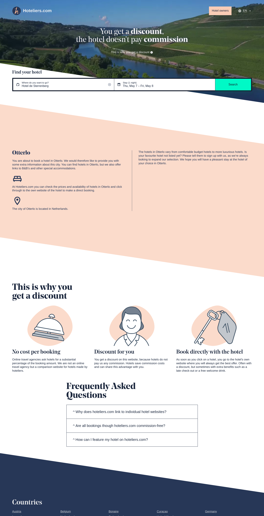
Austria (16, 511)
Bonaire (114, 511)
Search (233, 84)
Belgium (65, 511)
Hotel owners (220, 10)
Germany (211, 511)
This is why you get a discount (132, 52)
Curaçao (162, 511)
